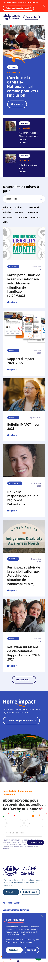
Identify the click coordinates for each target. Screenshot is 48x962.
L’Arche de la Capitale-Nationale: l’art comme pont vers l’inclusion (22, 86)
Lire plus (22, 142)
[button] (43, 6)
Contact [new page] (9, 892)
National (19, 212)
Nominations (33, 212)
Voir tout (7, 207)
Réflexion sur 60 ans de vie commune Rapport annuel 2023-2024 (23, 653)
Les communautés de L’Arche (16, 910)
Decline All (31, 950)
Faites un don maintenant (17, 8)
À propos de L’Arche (11, 903)
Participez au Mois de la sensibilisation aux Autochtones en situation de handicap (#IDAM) (23, 575)
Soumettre (35, 842)
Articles (18, 207)
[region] (24, 936)
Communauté (33, 207)
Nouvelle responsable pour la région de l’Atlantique (22, 498)
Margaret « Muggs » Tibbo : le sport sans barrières (28, 136)
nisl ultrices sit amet (24, 942)
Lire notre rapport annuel (20, 720)
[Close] (42, 916)
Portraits (23, 217)
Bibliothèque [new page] (29, 892)
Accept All (13, 950)
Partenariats (8, 217)
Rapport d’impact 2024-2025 (20, 360)
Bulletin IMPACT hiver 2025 (23, 426)
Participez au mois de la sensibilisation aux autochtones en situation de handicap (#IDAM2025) (23, 285)
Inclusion (7, 212)
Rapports (35, 217)
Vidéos (6, 222)
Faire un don (31, 17)
